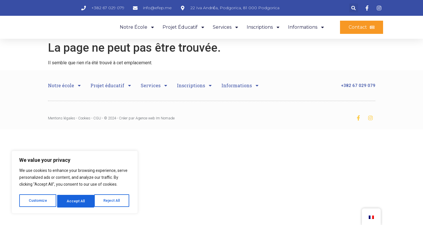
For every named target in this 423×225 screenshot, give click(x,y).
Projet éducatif (184, 34)
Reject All (75, 201)
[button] (353, 10)
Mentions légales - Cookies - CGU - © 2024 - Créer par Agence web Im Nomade (111, 128)
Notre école (137, 34)
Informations (306, 34)
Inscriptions (263, 34)
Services (226, 34)
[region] (74, 183)
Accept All (112, 201)
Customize (38, 201)
